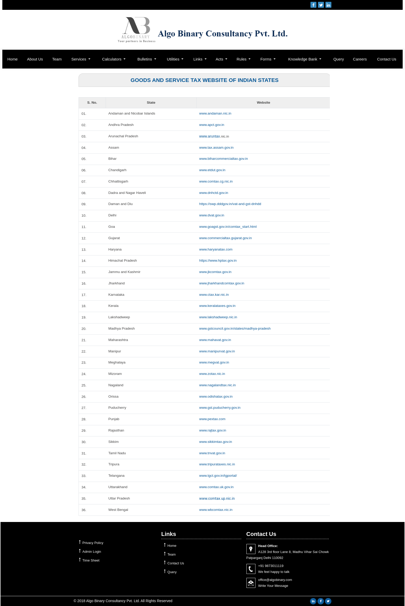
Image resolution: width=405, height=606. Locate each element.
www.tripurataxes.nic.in (217, 464)
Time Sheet (90, 560)
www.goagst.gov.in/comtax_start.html (229, 227)
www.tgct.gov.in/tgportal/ (218, 476)
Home (12, 59)
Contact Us (386, 59)
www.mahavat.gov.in (215, 340)
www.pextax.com (212, 419)
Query (338, 59)
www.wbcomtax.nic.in (216, 510)
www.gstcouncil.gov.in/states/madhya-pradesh (236, 329)
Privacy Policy (92, 543)
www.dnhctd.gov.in (214, 193)
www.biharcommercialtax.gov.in (224, 159)
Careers (360, 59)
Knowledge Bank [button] (303, 59)
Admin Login (91, 552)
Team (57, 59)
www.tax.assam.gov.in (217, 148)
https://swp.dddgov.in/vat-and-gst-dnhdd (231, 204)
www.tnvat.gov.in (212, 453)
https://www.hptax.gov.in (218, 261)
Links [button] (198, 59)
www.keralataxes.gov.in (218, 306)
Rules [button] (242, 59)
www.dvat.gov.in (212, 215)
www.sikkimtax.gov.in (216, 442)
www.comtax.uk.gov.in (217, 487)
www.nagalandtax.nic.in (218, 385)
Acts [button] (220, 59)
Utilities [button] (174, 59)
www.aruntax (209, 136)
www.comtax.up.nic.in (217, 498)
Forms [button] (266, 59)
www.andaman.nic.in (215, 113)
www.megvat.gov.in (214, 362)
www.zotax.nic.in (212, 374)
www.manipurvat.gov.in (217, 351)
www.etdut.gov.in (212, 170)
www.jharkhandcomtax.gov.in (222, 283)
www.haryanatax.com (216, 249)
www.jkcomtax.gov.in (215, 272)
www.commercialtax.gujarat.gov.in (226, 238)
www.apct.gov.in (212, 125)
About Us (35, 59)
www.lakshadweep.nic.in (218, 317)
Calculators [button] (112, 59)
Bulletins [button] (145, 59)
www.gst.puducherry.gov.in (220, 408)
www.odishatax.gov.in (216, 397)
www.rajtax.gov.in (213, 430)
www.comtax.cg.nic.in (216, 181)
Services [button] (79, 59)
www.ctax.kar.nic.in (214, 295)
